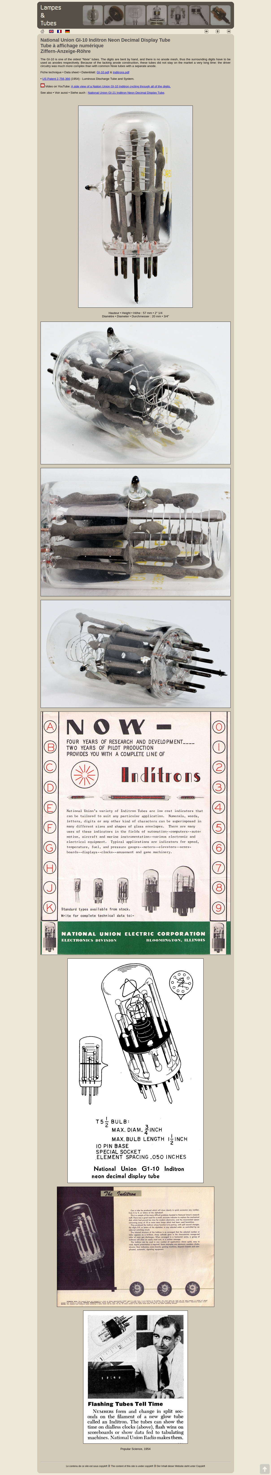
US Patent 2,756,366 (56, 78)
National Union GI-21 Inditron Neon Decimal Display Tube (126, 92)
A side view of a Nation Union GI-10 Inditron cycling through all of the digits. (121, 86)
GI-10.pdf (103, 72)
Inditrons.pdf (121, 72)
